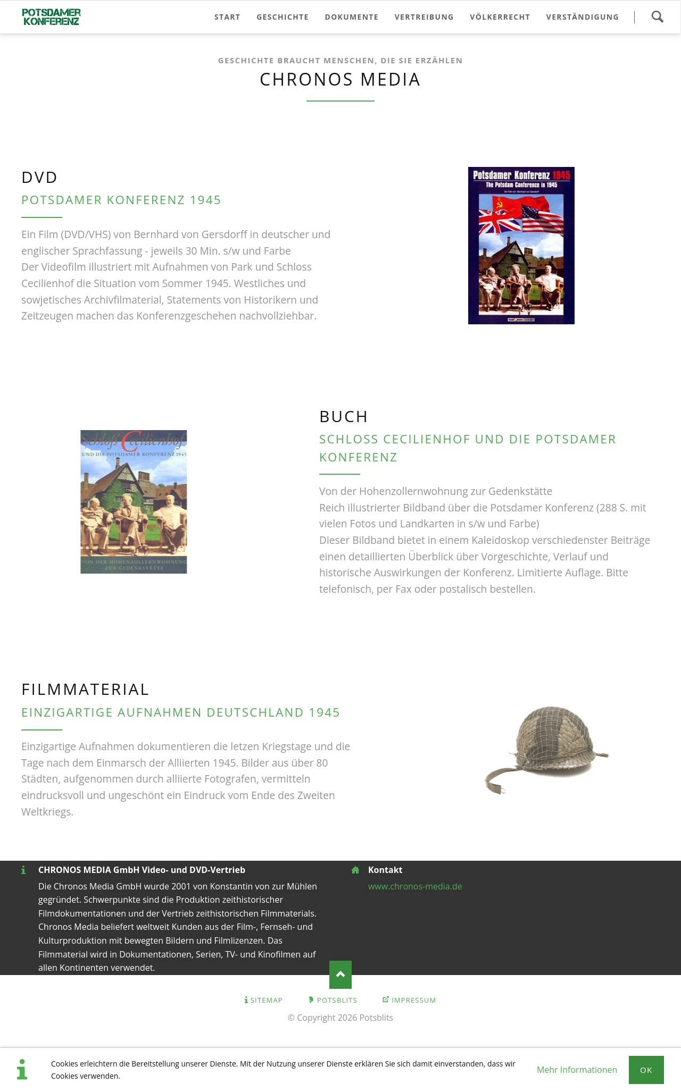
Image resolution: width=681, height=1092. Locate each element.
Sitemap (267, 1000)
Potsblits (337, 1000)
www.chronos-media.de (415, 886)
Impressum (414, 1000)
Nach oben (340, 975)
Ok (646, 1069)
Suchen (657, 17)
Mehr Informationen (577, 1070)
